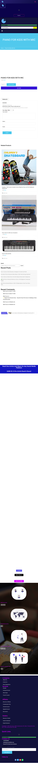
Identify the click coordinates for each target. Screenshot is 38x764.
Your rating (5, 110)
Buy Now (19, 88)
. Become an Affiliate (7, 701)
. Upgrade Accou (6, 709)
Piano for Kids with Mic (6, 253)
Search (2, 263)
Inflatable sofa (12, 301)
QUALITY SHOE (12, 291)
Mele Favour (5, 291)
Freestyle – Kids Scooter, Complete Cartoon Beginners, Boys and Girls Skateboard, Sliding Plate (18, 188)
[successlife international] (3, 2)
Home (2, 48)
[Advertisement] (19, 353)
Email (4, 126)
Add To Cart (4, 193)
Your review (5, 111)
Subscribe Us (7, 752)
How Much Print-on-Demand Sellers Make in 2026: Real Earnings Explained (15, 274)
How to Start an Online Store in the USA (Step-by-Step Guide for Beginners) (15, 276)
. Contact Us (5, 682)
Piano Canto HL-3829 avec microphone (9, 232)
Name (4, 121)
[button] (19, 10)
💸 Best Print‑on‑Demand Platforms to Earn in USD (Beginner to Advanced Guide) (15, 280)
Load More (19, 570)
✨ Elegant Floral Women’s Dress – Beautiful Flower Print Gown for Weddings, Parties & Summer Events (20, 298)
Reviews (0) (5, 99)
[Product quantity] (3, 84)
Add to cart (11, 84)
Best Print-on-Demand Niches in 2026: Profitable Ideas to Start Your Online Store (15, 284)
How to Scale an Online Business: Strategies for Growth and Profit (14, 271)
